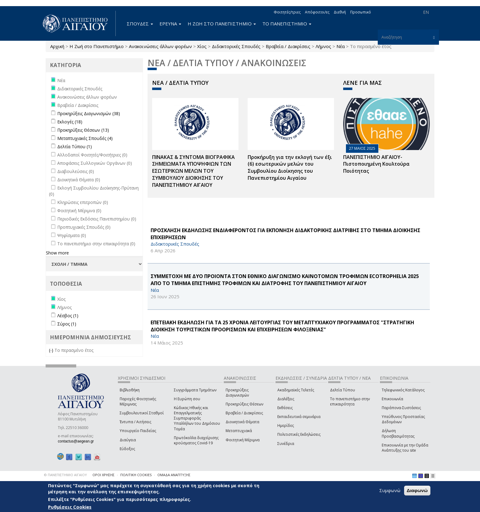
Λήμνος (323, 46)
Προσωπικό (360, 12)
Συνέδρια (285, 443)
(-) (51, 350)
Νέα (340, 46)
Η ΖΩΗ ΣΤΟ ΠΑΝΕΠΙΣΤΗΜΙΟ (222, 24)
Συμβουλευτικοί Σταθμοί (142, 413)
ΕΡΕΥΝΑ (170, 24)
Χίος (202, 46)
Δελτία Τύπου (342, 390)
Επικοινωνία (392, 398)
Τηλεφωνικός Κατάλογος (403, 390)
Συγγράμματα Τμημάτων (195, 390)
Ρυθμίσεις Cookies (70, 507)
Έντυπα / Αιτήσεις (135, 421)
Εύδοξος (127, 448)
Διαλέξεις (285, 398)
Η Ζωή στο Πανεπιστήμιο (96, 46)
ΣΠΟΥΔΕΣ (140, 24)
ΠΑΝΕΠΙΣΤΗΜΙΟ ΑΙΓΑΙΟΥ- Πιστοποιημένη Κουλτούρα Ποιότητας (376, 164)
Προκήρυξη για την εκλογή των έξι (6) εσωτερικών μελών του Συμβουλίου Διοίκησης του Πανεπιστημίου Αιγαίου (290, 168)
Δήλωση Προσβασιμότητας (398, 433)
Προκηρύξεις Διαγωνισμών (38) (88, 113)
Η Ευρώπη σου (187, 398)
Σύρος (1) (66, 324)
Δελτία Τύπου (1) (74, 146)
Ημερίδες (285, 425)
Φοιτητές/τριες (287, 12)
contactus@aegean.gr (78, 441)
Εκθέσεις (285, 407)
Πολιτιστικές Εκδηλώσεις (299, 434)
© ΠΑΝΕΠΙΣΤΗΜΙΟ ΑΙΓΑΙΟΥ (65, 474)
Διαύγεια (128, 439)
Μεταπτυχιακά (239, 430)
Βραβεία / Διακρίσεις (288, 46)
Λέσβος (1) (67, 315)
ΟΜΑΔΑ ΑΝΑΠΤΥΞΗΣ (173, 474)
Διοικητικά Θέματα (242, 421)
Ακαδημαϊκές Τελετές (295, 390)
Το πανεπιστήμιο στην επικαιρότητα (350, 401)
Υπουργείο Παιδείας (138, 430)
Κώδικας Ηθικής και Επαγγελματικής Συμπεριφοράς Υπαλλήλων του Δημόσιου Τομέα (197, 418)
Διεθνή (340, 12)
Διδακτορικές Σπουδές (236, 46)
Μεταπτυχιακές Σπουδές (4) (85, 138)
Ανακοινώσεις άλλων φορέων (160, 46)
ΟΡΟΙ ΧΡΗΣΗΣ (103, 474)
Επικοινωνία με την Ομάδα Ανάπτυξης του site (405, 447)
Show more (57, 253)
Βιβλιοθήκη (130, 390)
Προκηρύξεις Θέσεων (244, 404)
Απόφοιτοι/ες (317, 12)
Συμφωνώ (389, 490)
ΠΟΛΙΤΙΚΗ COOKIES (136, 474)
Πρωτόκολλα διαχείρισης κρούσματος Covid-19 (196, 440)
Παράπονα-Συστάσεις (401, 407)
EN (426, 12)
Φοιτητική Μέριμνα (243, 439)
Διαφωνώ (417, 490)
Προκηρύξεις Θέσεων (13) (83, 130)
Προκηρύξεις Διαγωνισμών (237, 392)
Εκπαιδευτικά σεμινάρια (299, 416)
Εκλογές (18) (69, 122)
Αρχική (57, 46)
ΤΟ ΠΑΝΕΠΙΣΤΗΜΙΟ (286, 24)
